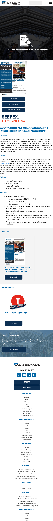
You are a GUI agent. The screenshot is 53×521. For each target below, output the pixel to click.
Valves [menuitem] (26, 404)
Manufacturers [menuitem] (26, 420)
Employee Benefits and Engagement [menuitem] (26, 478)
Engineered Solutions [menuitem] (26, 416)
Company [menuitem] (26, 465)
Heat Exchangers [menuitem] (26, 409)
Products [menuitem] (26, 394)
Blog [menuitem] (26, 486)
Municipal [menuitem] (26, 457)
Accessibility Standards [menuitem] (26, 469)
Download (13, 277)
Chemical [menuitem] (26, 447)
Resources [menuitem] (26, 483)
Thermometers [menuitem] (26, 413)
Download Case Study (13, 110)
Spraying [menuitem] (26, 397)
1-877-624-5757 (29, 370)
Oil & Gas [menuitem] (26, 459)
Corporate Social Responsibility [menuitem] (26, 476)
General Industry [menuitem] (26, 452)
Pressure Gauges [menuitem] (26, 411)
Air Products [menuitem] (26, 406)
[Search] (35, 3)
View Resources (13, 104)
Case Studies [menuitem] (26, 488)
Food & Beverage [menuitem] (26, 450)
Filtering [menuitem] (26, 402)
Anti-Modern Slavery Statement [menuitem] (26, 471)
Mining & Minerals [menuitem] (26, 454)
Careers (27, 382)
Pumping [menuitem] (26, 399)
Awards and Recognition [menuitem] (26, 474)
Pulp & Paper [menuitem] (26, 461)
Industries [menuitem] (26, 444)
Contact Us (13, 99)
